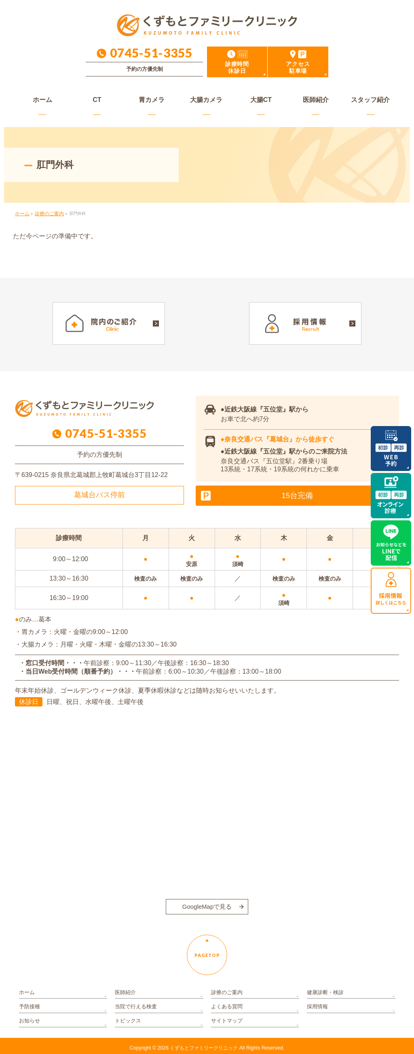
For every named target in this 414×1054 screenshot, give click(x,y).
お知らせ (28, 1017)
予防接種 (28, 1005)
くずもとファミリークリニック (204, 1043)
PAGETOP (207, 952)
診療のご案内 (225, 994)
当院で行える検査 (134, 1005)
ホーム (26, 994)
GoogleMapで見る (207, 903)
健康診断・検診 (324, 994)
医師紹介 (124, 994)
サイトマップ (225, 1017)
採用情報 (316, 1005)
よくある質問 (225, 1005)
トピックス (127, 1017)
